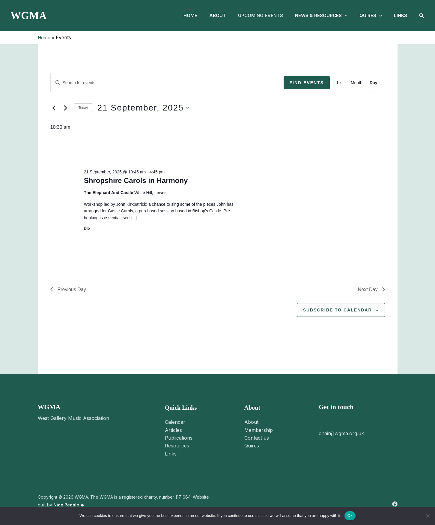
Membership (258, 430)
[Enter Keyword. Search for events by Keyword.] (167, 82)
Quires (367, 15)
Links (399, 15)
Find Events (307, 82)
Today (83, 108)
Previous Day (68, 289)
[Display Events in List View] (340, 82)
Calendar (175, 422)
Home (177, 15)
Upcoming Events (252, 15)
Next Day (371, 289)
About (206, 15)
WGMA (28, 16)
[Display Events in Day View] (373, 82)
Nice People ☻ (69, 504)
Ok (350, 515)
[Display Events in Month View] (356, 82)
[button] (338, 15)
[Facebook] (395, 504)
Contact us (256, 438)
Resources (177, 446)
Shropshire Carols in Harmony (136, 180)
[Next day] (65, 107)
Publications (178, 438)
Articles (173, 430)
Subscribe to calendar (337, 309)
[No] (428, 516)
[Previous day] (54, 107)
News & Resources (315, 15)
